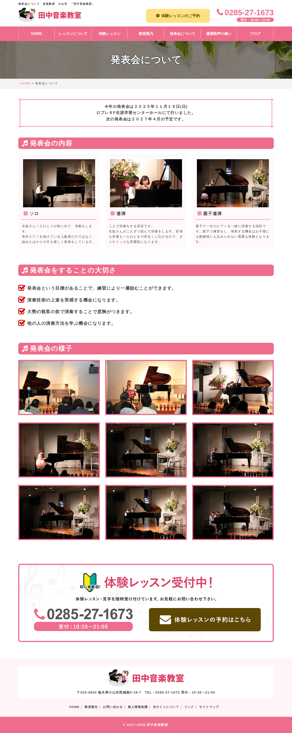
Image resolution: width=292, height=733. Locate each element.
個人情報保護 (138, 707)
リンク (189, 707)
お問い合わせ (113, 707)
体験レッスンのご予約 (180, 15)
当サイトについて (166, 707)
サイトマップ (209, 707)
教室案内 (91, 707)
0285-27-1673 (249, 12)
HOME (26, 83)
